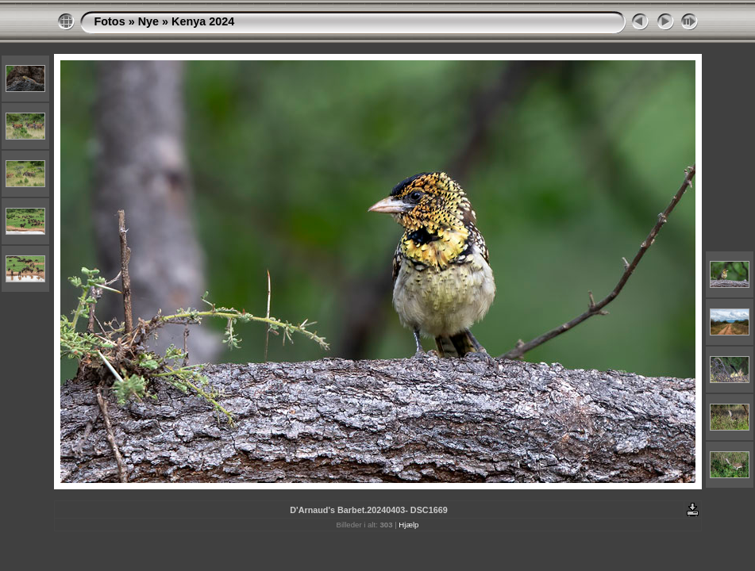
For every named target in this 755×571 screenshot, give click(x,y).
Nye (148, 21)
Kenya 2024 (202, 21)
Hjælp (408, 524)
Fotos (109, 21)
